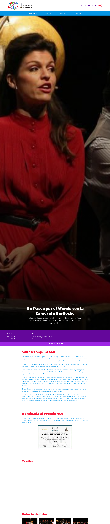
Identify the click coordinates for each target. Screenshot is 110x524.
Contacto (77, 13)
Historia (48, 13)
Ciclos (62, 13)
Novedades (33, 13)
